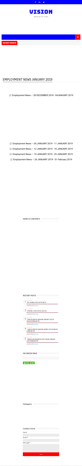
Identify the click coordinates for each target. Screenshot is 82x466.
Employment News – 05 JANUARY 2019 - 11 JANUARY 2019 (42, 143)
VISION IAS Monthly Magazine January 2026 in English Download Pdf (42, 330)
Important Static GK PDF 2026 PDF (37, 311)
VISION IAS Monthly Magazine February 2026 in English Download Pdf (40, 320)
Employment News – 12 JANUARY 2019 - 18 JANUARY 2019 (42, 149)
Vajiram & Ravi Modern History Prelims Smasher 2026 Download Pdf (41, 340)
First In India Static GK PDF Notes (36, 303)
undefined (29, 306)
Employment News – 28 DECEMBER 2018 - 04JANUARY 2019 (42, 95)
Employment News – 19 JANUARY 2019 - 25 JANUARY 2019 (42, 154)
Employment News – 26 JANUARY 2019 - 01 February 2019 (42, 159)
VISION (41, 11)
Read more (35, 306)
